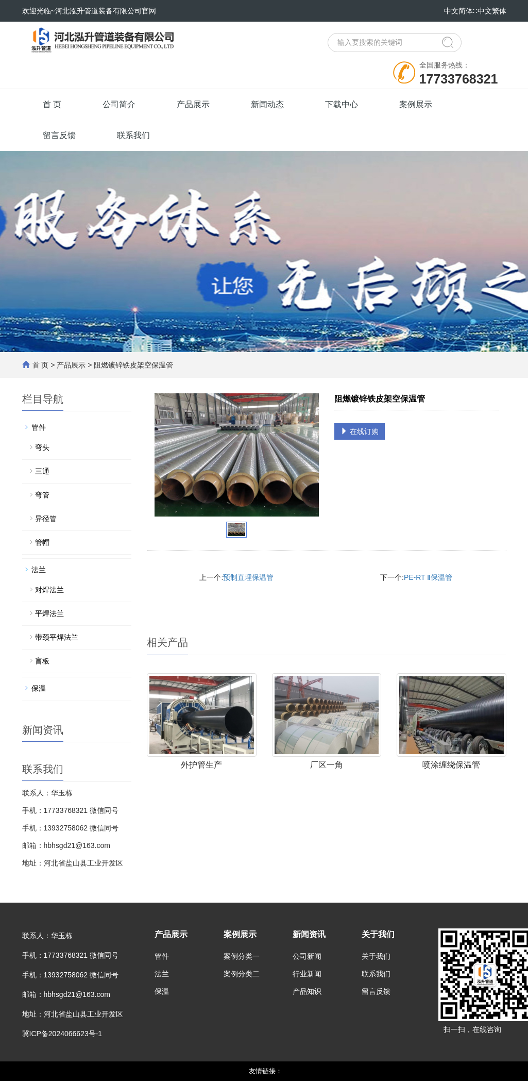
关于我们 (378, 934)
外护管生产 (201, 764)
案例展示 (415, 104)
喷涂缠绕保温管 (451, 764)
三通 (42, 471)
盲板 (42, 661)
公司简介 (119, 104)
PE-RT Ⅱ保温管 (428, 577)
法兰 (38, 570)
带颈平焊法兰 (56, 637)
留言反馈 (59, 135)
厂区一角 (326, 764)
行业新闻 (307, 974)
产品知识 (307, 991)
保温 (38, 688)
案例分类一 (242, 956)
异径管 (46, 518)
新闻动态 (267, 104)
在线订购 (359, 431)
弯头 (42, 447)
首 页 (52, 104)
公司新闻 (307, 956)
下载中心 (341, 104)
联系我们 (133, 135)
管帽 (42, 542)
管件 (38, 427)
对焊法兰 (49, 590)
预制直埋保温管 (248, 577)
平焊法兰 (49, 613)
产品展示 (193, 104)
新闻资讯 (309, 934)
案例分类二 (242, 974)
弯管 (42, 495)
